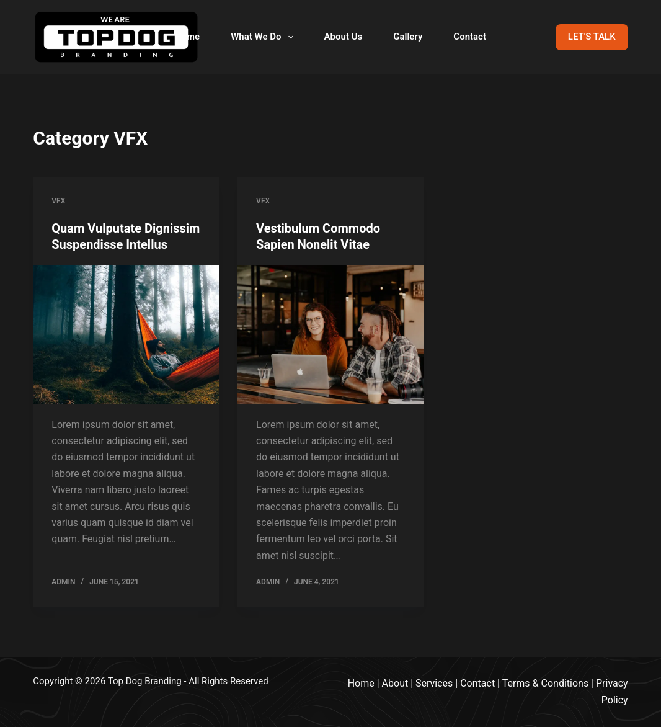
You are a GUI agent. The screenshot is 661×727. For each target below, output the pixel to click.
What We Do (264, 37)
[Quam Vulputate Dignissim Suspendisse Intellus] (126, 334)
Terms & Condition (542, 683)
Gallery (407, 36)
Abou (393, 683)
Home (187, 36)
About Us (343, 36)
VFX (58, 201)
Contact (469, 36)
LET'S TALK (592, 36)
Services (434, 683)
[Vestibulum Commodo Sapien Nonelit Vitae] (330, 334)
